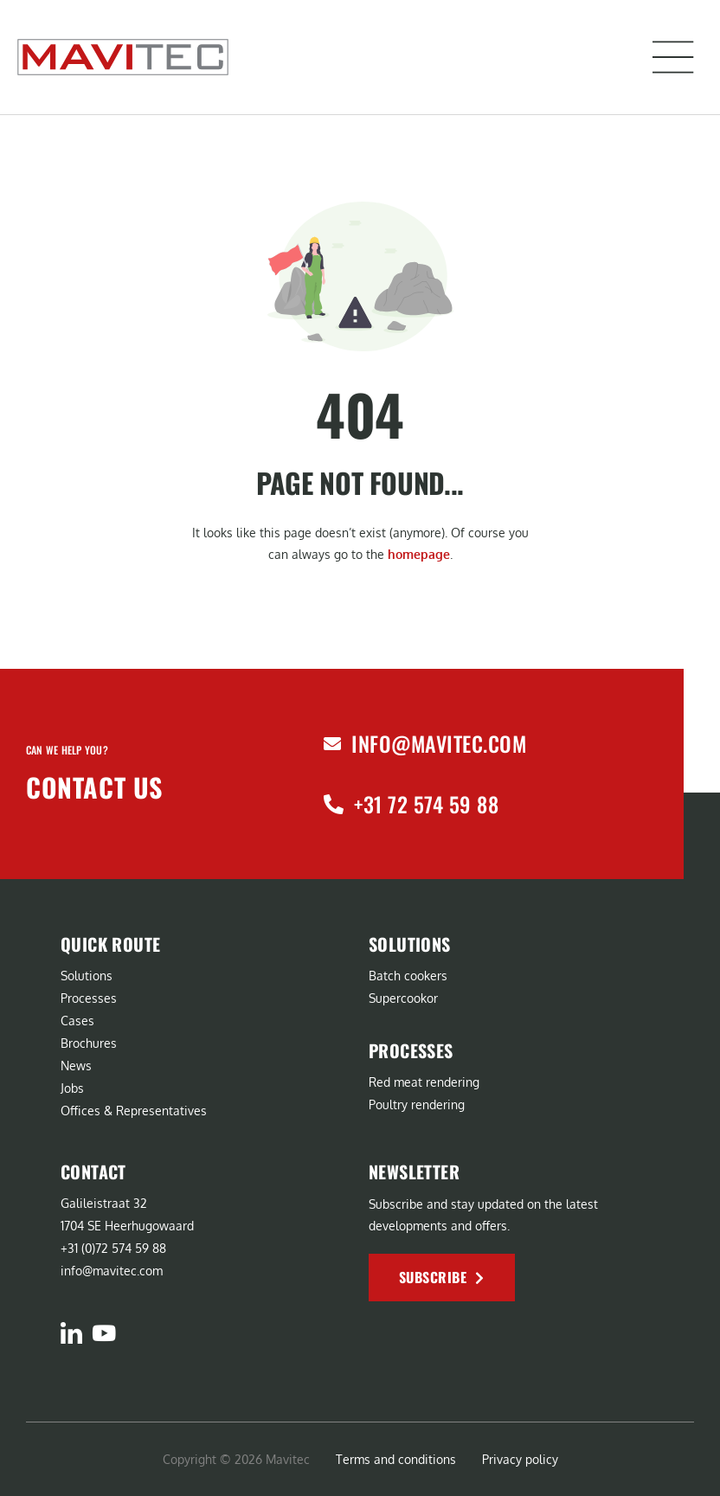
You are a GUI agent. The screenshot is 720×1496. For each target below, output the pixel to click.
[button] (673, 57)
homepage (419, 554)
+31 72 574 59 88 (426, 803)
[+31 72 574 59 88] (334, 804)
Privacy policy (520, 1459)
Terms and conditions (396, 1459)
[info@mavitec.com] (332, 744)
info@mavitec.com (438, 743)
